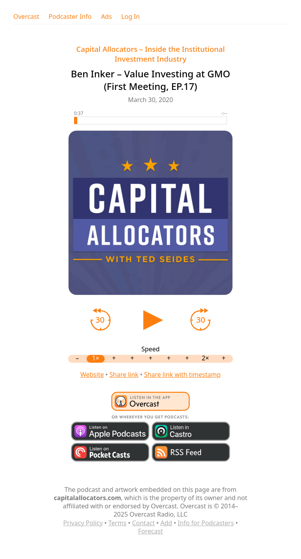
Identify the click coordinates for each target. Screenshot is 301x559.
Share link (123, 374)
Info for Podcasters (206, 523)
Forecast (150, 531)
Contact (143, 523)
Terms (118, 523)
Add (166, 523)
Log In (130, 17)
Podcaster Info (70, 17)
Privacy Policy (83, 523)
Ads (106, 17)
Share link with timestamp (182, 374)
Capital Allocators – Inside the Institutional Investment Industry (150, 54)
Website (92, 374)
